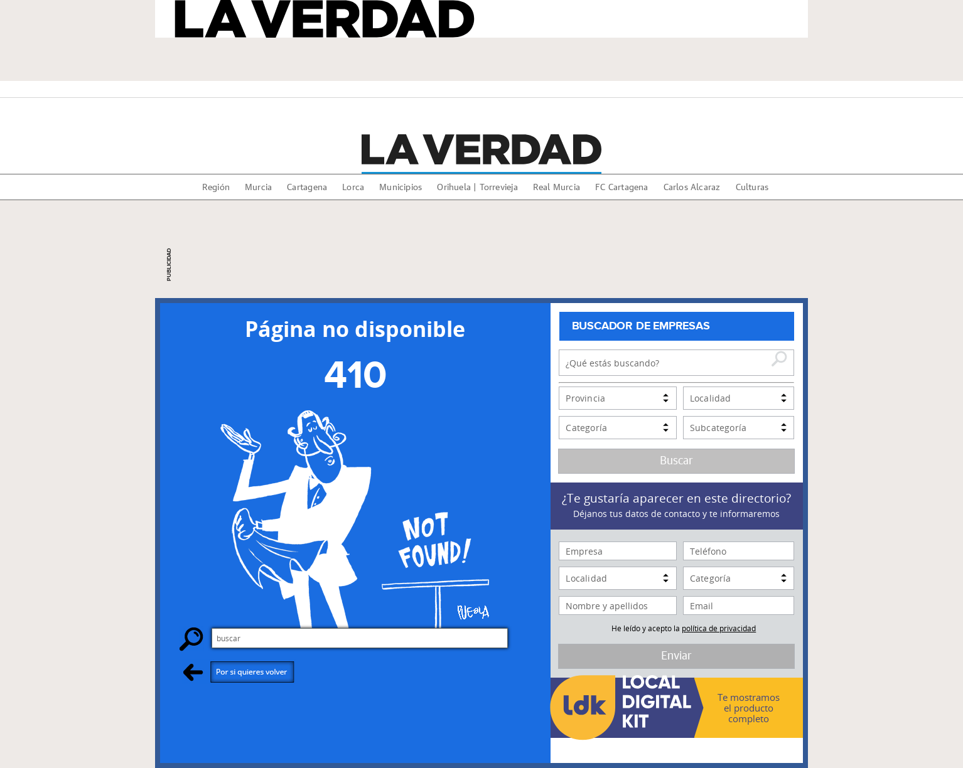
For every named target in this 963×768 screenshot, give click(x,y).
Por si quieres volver (239, 671)
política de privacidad (719, 628)
